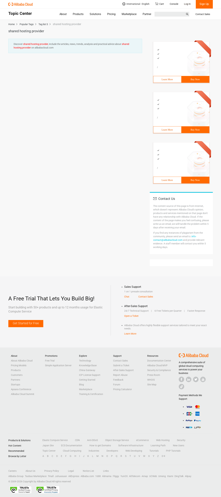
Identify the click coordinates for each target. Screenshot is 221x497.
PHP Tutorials (173, 450)
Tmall (51, 476)
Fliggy (116, 476)
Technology (85, 360)
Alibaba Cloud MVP (157, 365)
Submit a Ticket (121, 365)
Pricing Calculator (122, 389)
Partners (148, 14)
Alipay (188, 476)
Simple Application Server (58, 365)
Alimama (106, 476)
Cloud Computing (72, 450)
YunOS (124, 476)
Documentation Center (159, 360)
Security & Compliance (159, 370)
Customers (16, 375)
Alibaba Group (16, 476)
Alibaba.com (87, 476)
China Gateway (87, 370)
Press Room (153, 375)
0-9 (163, 456)
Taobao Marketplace (36, 476)
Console (174, 4)
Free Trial (50, 360)
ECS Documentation (71, 445)
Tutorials (154, 450)
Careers (12, 471)
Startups (15, 384)
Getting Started (87, 379)
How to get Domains (100, 445)
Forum (116, 384)
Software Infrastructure (130, 445)
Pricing (111, 14)
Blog (81, 384)
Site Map (151, 384)
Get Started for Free (26, 323)
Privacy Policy (51, 471)
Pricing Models (18, 365)
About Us (30, 471)
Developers (112, 450)
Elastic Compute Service (55, 440)
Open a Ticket (131, 316)
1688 (98, 476)
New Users (178, 445)
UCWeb (153, 476)
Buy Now (195, 79)
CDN (77, 440)
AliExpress (73, 476)
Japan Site (48, 445)
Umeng (162, 476)
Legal (71, 471)
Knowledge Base (88, 365)
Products (78, 14)
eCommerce (142, 440)
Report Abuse (120, 375)
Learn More (167, 79)
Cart (159, 3)
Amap (145, 476)
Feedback (118, 379)
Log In (187, 4)
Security (181, 440)
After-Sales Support (123, 370)
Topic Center (49, 450)
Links (106, 471)
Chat (126, 296)
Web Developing (133, 450)
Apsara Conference (21, 389)
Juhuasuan (61, 476)
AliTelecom (134, 476)
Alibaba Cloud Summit (22, 394)
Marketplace (129, 14)
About (63, 14)
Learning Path (158, 445)
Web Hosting (163, 440)
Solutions (95, 14)
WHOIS (151, 379)
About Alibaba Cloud (22, 360)
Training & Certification (91, 394)
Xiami (170, 476)
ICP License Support (89, 375)
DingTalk (179, 476)
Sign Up (204, 4)
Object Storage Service (117, 440)
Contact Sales (202, 14)
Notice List (88, 471)
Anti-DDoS (92, 440)
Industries (94, 450)
